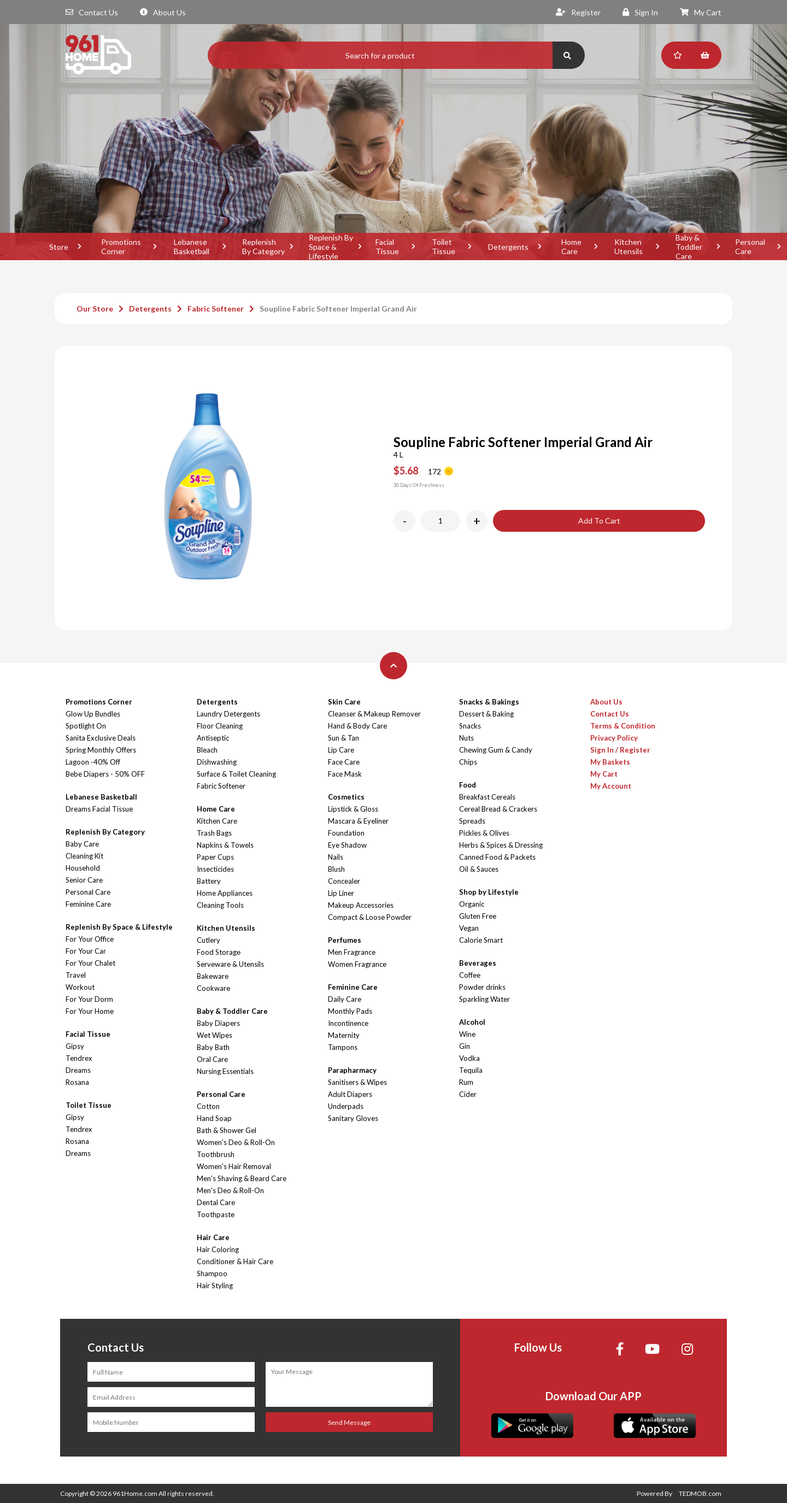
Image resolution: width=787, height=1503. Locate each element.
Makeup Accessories (360, 905)
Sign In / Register (620, 749)
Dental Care (216, 1202)
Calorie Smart (481, 940)
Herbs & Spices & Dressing (501, 845)
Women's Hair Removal (234, 1166)
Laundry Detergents (228, 713)
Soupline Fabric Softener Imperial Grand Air (338, 308)
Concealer (344, 881)
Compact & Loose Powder (370, 917)
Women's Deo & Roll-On (236, 1142)
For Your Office (90, 939)
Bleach (207, 749)
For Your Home (90, 1011)
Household (83, 868)
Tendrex (79, 1058)
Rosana (77, 1082)
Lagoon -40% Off (93, 762)
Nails (335, 857)
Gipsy (75, 1046)
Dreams (78, 1070)
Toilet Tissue (443, 246)
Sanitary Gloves (353, 1118)
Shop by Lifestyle (489, 892)
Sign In (640, 12)
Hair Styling (215, 1285)
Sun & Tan (343, 737)
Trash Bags (214, 833)
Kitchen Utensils (628, 246)
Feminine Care (88, 904)
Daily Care (344, 999)
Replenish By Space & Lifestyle (331, 246)
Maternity (344, 1035)
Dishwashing (217, 762)
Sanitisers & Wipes (357, 1082)
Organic (471, 904)
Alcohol (472, 1022)
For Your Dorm (89, 999)
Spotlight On (86, 725)
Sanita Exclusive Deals (101, 737)
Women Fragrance (357, 964)
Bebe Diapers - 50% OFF (105, 774)
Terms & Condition (622, 725)
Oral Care (212, 1059)
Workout (80, 987)
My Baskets (610, 762)
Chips (468, 762)
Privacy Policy (614, 737)
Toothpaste (215, 1214)
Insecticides (215, 869)
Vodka (469, 1058)
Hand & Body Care (357, 725)
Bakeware (212, 976)
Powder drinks (482, 987)
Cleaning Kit (84, 856)
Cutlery (208, 940)
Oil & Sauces (478, 869)
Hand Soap (214, 1118)
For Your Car (86, 951)
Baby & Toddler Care (689, 246)
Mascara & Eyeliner (358, 821)
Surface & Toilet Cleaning (236, 774)
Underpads (345, 1106)
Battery (209, 881)
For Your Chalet (90, 963)
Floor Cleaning (220, 725)
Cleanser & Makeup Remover (374, 713)
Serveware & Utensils (230, 964)
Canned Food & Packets (497, 857)
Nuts (466, 737)
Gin (464, 1046)
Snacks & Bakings (489, 701)
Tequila (471, 1070)
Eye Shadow (347, 845)
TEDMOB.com (700, 1493)
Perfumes (344, 940)
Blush (336, 869)
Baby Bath (213, 1047)
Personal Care (88, 892)
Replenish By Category (263, 246)
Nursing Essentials (225, 1071)
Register (578, 12)
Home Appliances (224, 893)
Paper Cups (215, 857)
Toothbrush (215, 1154)
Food (467, 784)
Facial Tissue (387, 246)
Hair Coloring (218, 1249)
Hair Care (213, 1237)
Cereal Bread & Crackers (498, 809)
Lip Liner (341, 893)
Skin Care (344, 701)
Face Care (344, 762)
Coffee (469, 975)
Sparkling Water (484, 999)
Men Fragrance (351, 952)
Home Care (571, 246)
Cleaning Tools (220, 905)
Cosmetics (346, 796)
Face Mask (345, 774)
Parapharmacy (352, 1070)
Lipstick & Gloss (353, 809)
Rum (466, 1082)
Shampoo (212, 1273)
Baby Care (82, 843)
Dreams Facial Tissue (99, 809)
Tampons (342, 1047)
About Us (163, 12)
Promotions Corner (121, 246)
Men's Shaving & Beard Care (241, 1178)
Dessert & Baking (486, 713)
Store (58, 246)
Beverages (477, 963)
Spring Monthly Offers (101, 749)
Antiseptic (213, 737)
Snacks (470, 725)
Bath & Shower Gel (226, 1130)
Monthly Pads (350, 1011)
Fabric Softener (215, 308)
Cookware (213, 988)
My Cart (700, 12)
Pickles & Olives (484, 833)
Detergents (508, 246)
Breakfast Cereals (487, 796)
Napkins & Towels (225, 845)
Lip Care (341, 749)
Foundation (346, 833)
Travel (76, 975)
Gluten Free (477, 916)
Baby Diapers (218, 1023)
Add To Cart (599, 520)
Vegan (469, 928)
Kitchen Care (217, 821)
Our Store (95, 308)
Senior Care (84, 880)
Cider (468, 1094)
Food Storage (218, 952)
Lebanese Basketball (191, 246)
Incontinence (348, 1023)
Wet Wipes (214, 1035)
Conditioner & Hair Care (235, 1261)
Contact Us (92, 12)
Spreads (472, 821)
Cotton (208, 1106)
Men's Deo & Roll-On (230, 1190)
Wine (467, 1034)
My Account (610, 786)
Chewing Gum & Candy (495, 749)
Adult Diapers (350, 1094)
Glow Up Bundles (93, 713)
